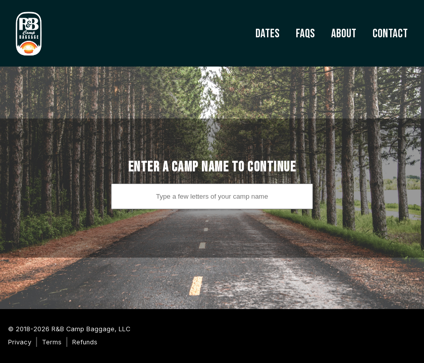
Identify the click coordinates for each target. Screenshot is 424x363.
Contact (390, 33)
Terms (52, 342)
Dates (267, 33)
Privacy (19, 342)
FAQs (305, 33)
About (343, 33)
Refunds (84, 342)
